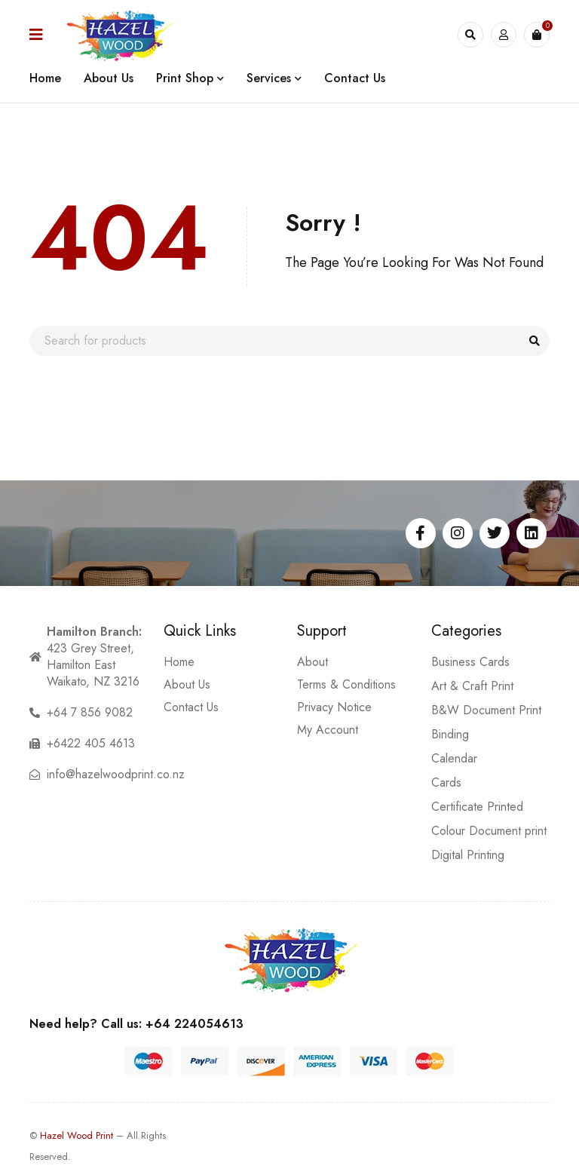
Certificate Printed (477, 806)
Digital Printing (467, 855)
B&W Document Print (486, 710)
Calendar (454, 758)
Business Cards (470, 661)
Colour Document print (489, 830)
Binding (450, 734)
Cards (446, 782)
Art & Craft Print (472, 686)
